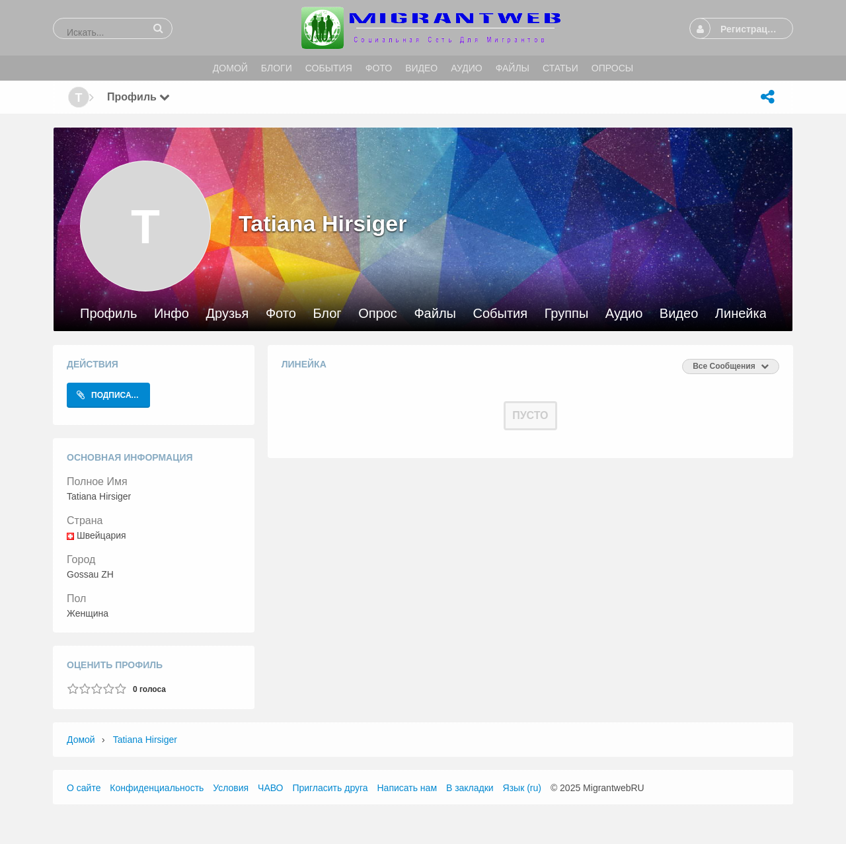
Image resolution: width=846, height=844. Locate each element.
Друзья (227, 314)
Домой (81, 739)
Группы (567, 314)
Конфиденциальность (157, 788)
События (500, 314)
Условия (231, 788)
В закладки (470, 788)
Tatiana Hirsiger (145, 739)
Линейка (741, 314)
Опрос (377, 314)
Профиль (108, 314)
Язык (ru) (522, 788)
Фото (281, 314)
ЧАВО (270, 788)
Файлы (435, 314)
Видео (679, 314)
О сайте (83, 788)
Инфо (171, 314)
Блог (327, 314)
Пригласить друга (329, 788)
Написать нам (407, 788)
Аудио (623, 314)
